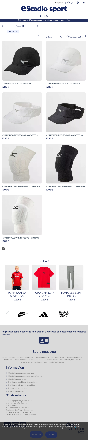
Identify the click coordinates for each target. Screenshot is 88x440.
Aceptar (51, 435)
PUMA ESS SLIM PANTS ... (71, 294)
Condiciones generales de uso (21, 373)
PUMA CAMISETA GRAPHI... (44, 294)
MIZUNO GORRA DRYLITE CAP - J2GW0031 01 (63, 84)
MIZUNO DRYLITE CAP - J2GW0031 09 (16, 84)
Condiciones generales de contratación (25, 376)
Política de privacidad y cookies (21, 385)
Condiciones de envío (17, 379)
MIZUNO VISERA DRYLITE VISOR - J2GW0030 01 (20, 135)
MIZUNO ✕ (13, 31)
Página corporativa (16, 391)
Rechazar (36, 434)
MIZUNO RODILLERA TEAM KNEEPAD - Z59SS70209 (65, 186)
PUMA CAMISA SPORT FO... (17, 294)
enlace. (76, 428)
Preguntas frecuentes (17, 388)
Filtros (20, 26)
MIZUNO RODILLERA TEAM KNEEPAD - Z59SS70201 (21, 186)
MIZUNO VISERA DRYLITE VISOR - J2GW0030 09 (64, 135)
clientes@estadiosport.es (22, 410)
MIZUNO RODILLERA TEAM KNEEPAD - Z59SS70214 (21, 238)
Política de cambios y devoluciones (23, 382)
